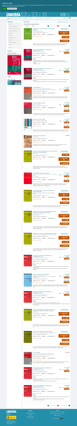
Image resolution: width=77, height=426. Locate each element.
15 (56, 25)
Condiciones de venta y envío (30, 413)
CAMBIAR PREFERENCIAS (12, 8)
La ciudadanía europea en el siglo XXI (41, 173)
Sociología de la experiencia (39, 135)
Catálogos (9, 76)
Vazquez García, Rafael (52, 234)
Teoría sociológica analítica (39, 103)
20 (64, 25)
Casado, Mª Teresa (50, 354)
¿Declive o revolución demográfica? (41, 274)
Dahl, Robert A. (35, 89)
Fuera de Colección (12, 37)
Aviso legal (30, 414)
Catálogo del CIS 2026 (11, 79)
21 (66, 25)
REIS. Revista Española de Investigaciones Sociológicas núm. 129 (42, 386)
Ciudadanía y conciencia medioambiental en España (44, 233)
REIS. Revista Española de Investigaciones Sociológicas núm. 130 (42, 368)
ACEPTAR (4, 8)
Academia (10, 24)
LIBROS (8, 18)
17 (59, 25)
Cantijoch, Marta (42, 332)
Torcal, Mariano (35, 176)
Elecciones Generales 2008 (39, 119)
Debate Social (11, 33)
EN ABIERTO (25, 18)
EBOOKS (19, 18)
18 (61, 25)
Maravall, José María (43, 354)
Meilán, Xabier (35, 153)
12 (51, 25)
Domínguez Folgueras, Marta (37, 31)
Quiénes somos (30, 411)
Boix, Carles (45, 89)
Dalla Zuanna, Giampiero (37, 276)
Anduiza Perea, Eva (36, 332)
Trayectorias (10, 44)
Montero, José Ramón (36, 120)
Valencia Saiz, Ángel (36, 234)
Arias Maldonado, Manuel (44, 234)
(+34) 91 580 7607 (55, 413)
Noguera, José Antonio (36, 104)
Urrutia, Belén (40, 89)
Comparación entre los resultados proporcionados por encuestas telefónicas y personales (44, 212)
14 (54, 25)
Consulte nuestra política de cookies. (36, 5)
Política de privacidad (30, 416)
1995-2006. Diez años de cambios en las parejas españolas (43, 29)
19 (62, 25)
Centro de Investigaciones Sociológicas (39, 32)
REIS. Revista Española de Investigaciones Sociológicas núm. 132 (42, 256)
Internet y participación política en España (42, 331)
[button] (63, 22)
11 (49, 25)
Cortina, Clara (51, 276)
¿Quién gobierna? (37, 87)
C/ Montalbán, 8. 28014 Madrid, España (57, 411)
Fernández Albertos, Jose (52, 89)
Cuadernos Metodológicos (13, 30)
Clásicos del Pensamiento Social (14, 28)
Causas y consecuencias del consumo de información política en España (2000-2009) (45, 151)
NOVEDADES (14, 18)
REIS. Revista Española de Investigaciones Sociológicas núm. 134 (42, 50)
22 (67, 25)
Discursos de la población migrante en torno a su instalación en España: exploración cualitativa (44, 310)
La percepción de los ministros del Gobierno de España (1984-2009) (43, 191)
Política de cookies (30, 417)
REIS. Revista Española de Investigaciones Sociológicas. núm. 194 (14, 53)
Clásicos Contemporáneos (13, 26)
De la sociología (36, 352)
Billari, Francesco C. (45, 276)
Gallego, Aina (47, 332)
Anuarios (10, 47)
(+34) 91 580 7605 (61, 413)
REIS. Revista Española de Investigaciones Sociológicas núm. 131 (42, 292)
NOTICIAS (31, 18)
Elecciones (10, 35)
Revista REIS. (9, 50)
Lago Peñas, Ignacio (44, 120)
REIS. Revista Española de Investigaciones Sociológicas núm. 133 (42, 69)
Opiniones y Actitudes (12, 42)
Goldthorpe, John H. (36, 354)
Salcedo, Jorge (52, 332)
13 (53, 25)
